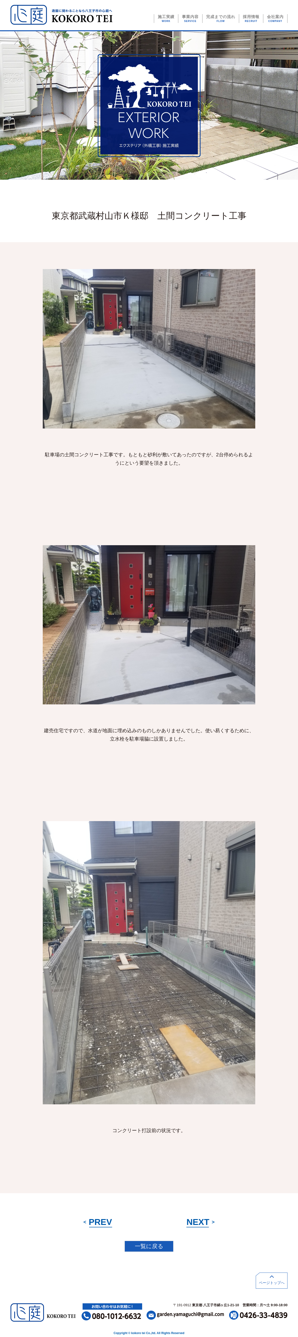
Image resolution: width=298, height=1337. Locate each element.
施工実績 (166, 19)
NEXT (200, 1222)
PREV (98, 1222)
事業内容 (190, 19)
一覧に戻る (149, 1246)
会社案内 (275, 19)
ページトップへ (272, 1279)
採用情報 (251, 19)
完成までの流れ (220, 19)
